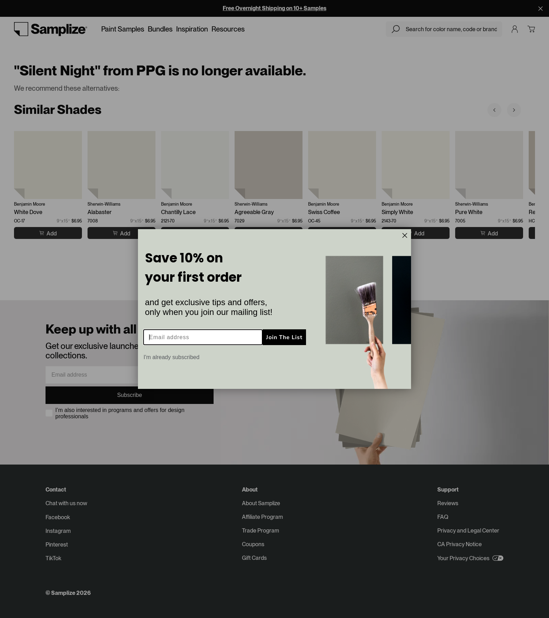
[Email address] (203, 337)
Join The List (284, 337)
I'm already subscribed (172, 357)
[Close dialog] (404, 235)
